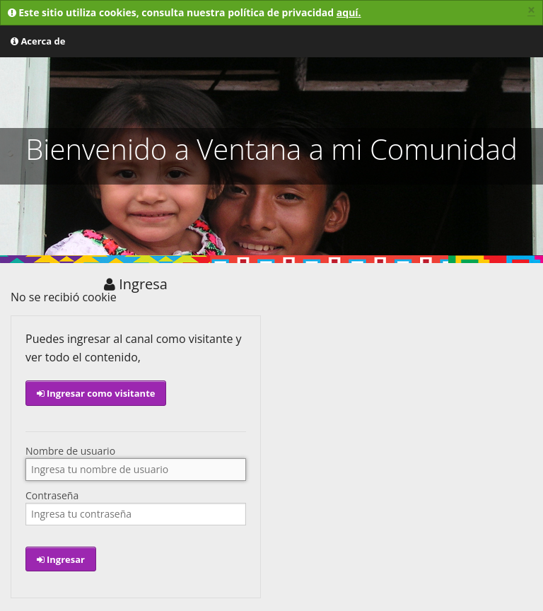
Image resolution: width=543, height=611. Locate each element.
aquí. (349, 12)
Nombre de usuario (70, 451)
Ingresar (61, 559)
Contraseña (51, 496)
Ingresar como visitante (96, 393)
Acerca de (38, 41)
